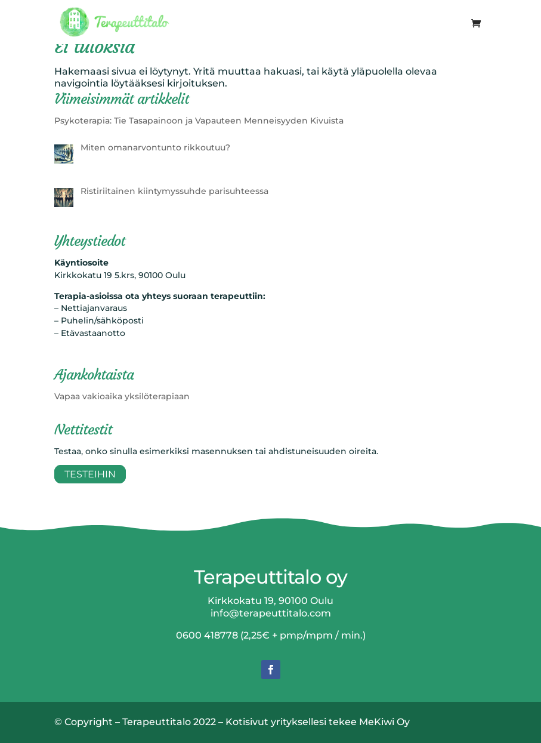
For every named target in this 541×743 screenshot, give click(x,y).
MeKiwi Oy (384, 721)
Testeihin (90, 474)
